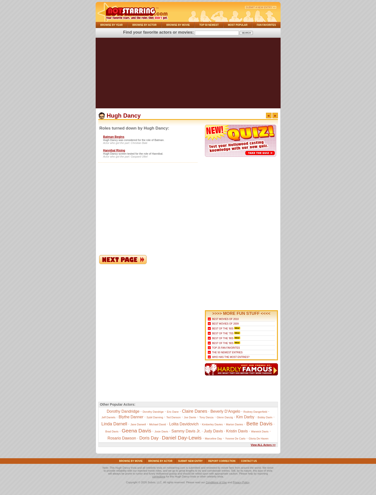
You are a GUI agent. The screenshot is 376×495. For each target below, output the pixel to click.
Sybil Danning (155, 417)
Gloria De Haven (258, 438)
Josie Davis (161, 431)
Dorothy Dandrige (153, 411)
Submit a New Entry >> (261, 7)
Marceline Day (213, 438)
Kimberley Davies (212, 424)
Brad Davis (112, 431)
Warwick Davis (260, 431)
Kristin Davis (237, 431)
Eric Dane (173, 411)
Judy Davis (213, 431)
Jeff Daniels (108, 417)
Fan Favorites (266, 25)
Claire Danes (194, 411)
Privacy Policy (241, 482)
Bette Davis (259, 423)
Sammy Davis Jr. (186, 431)
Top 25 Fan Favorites (226, 347)
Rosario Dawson (122, 438)
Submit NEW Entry (190, 461)
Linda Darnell (114, 423)
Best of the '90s (222, 343)
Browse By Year (111, 25)
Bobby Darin (265, 417)
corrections (158, 476)
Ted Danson (173, 417)
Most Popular (238, 25)
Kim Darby (245, 417)
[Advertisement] (188, 74)
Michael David (157, 424)
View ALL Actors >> (263, 444)
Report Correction (222, 461)
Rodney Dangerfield (255, 411)
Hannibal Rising (114, 150)
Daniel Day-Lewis (182, 437)
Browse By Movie (178, 25)
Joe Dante (190, 417)
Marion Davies (234, 424)
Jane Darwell (138, 424)
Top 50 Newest (209, 25)
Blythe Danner (131, 417)
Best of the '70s (222, 333)
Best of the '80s (222, 338)
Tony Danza (206, 417)
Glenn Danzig (225, 417)
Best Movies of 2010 (225, 319)
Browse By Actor (144, 25)
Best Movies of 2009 (225, 323)
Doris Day (149, 438)
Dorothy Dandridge (123, 411)
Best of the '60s (222, 328)
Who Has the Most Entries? (230, 357)
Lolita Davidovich (184, 424)
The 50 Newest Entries (227, 352)
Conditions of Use (216, 482)
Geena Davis (136, 430)
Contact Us (249, 461)
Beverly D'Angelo (225, 411)
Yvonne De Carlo (235, 438)
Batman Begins (113, 137)
